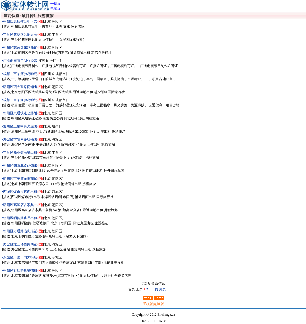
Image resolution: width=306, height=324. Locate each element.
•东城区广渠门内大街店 (19, 257)
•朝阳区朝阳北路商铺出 (19, 166)
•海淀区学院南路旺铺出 (19, 139)
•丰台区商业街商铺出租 (19, 152)
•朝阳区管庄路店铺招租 (19, 270)
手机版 (148, 304)
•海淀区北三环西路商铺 (19, 244)
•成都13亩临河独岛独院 (19, 74)
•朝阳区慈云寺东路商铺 (19, 48)
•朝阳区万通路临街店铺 (19, 231)
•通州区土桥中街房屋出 (19, 126)
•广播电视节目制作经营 (19, 61)
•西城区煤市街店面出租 (19, 192)
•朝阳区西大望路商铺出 (19, 87)
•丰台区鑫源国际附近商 (19, 34)
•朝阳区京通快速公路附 (19, 113)
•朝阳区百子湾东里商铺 (19, 179)
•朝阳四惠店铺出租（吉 (19, 21)
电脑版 (159, 304)
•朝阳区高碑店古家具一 (19, 205)
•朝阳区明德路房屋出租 (19, 218)
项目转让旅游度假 (38, 16)
